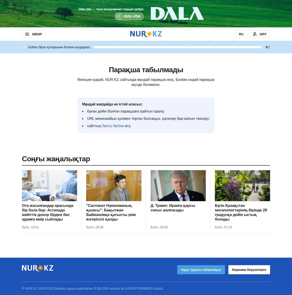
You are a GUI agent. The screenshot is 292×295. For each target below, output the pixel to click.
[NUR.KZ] (146, 34)
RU (241, 34)
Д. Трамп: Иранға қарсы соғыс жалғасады (173, 207)
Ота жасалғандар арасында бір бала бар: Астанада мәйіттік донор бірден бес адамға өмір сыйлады (47, 212)
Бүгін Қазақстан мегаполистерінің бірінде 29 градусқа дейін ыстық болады (241, 212)
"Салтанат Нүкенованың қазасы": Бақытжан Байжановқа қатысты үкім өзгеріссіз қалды (111, 212)
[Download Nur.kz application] (146, 13)
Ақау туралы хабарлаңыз (201, 270)
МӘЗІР (33, 34)
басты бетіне (113, 126)
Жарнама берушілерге (249, 270)
